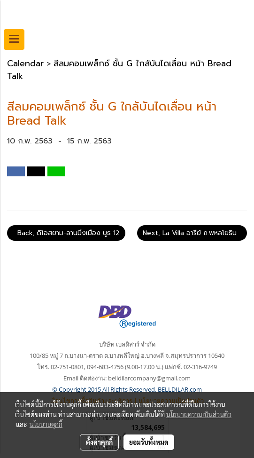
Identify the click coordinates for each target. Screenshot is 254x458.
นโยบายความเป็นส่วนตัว (198, 414)
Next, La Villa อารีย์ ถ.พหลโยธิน (192, 233)
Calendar (25, 63)
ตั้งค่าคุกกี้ (99, 442)
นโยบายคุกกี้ (46, 424)
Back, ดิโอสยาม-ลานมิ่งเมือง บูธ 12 (66, 233)
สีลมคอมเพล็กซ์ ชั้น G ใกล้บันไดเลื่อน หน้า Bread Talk (119, 70)
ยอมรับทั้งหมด (149, 442)
